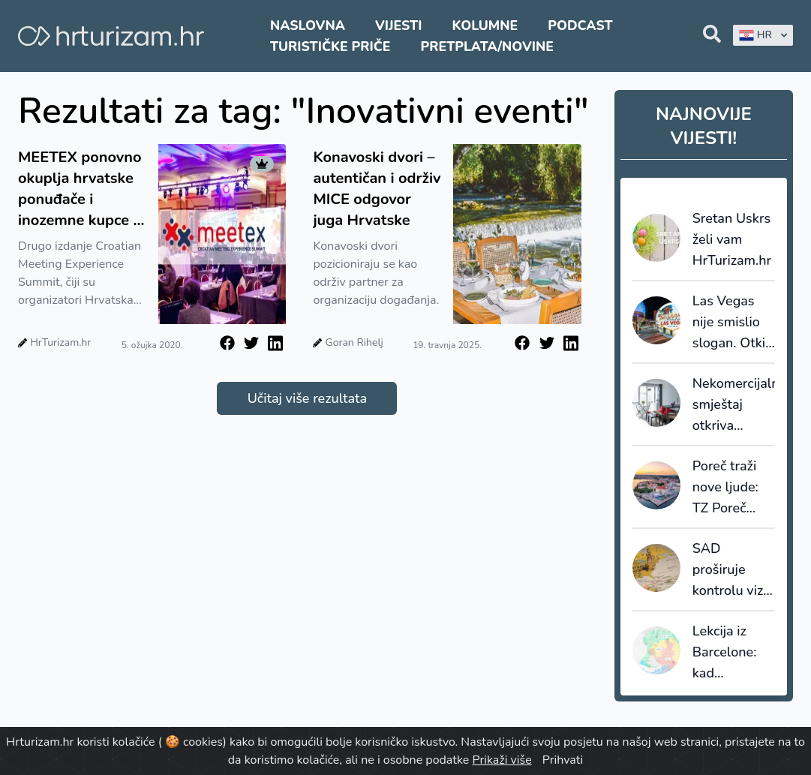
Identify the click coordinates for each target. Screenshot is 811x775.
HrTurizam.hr (60, 342)
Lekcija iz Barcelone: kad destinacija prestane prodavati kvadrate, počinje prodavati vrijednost (724, 652)
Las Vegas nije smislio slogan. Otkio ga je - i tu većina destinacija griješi (732, 322)
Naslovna (307, 26)
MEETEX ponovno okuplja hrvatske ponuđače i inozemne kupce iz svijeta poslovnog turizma (81, 189)
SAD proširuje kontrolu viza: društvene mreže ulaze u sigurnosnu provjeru (732, 570)
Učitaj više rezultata (307, 398)
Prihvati (562, 760)
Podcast (580, 26)
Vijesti (398, 26)
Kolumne (485, 26)
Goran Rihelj (354, 342)
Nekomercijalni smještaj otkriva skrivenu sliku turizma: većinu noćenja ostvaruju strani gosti (733, 405)
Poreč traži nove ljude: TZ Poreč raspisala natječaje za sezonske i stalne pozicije (728, 487)
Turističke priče (330, 47)
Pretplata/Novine (487, 47)
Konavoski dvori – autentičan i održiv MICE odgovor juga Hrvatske (376, 188)
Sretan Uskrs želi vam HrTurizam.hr (731, 239)
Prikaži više (501, 760)
